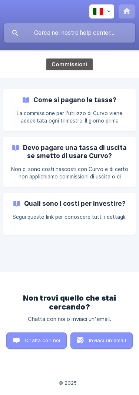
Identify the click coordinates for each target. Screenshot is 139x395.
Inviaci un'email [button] (107, 340)
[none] (101, 11)
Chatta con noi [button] (42, 340)
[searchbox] (69, 33)
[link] (69, 110)
